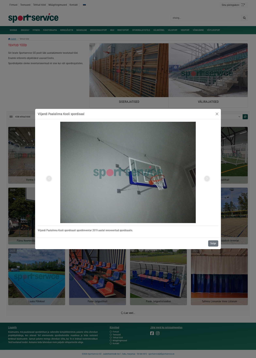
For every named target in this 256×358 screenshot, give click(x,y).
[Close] (217, 114)
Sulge (213, 243)
